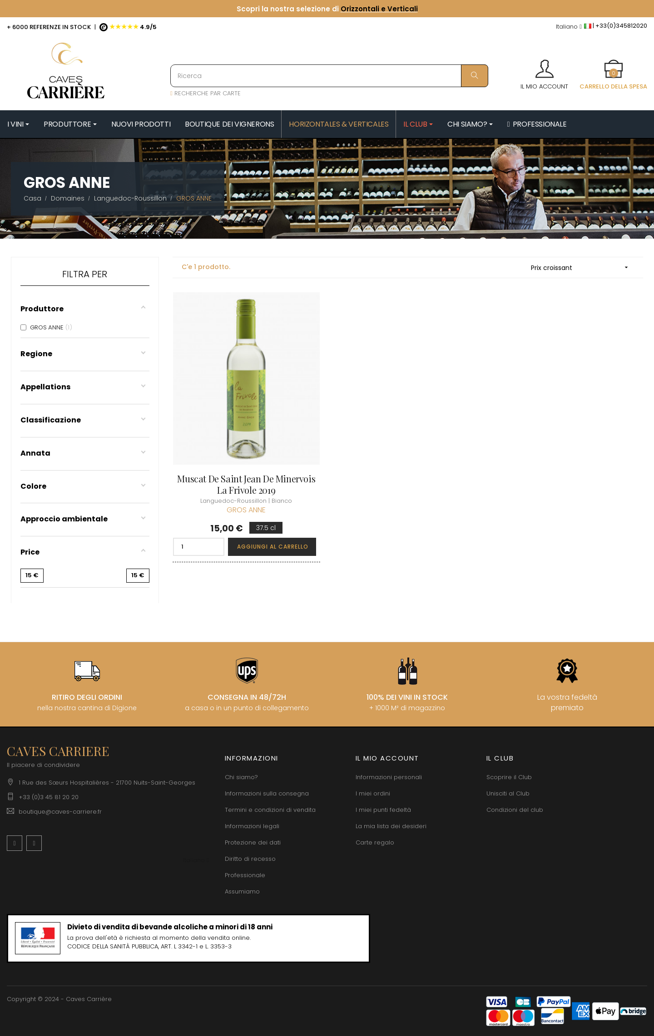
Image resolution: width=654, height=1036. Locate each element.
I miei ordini (373, 793)
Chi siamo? (241, 777)
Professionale (245, 875)
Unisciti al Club (508, 793)
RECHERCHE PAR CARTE (205, 93)
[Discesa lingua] (569, 27)
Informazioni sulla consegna (267, 793)
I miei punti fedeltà (383, 809)
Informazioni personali (389, 777)
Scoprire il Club (509, 777)
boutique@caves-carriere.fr (60, 811)
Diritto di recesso (250, 858)
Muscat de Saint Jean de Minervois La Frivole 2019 (246, 484)
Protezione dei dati (253, 842)
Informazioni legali (252, 826)
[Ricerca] (329, 75)
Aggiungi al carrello (272, 546)
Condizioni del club (514, 809)
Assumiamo (242, 891)
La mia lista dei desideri (391, 826)
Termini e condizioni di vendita (270, 809)
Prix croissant (582, 267)
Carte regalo (375, 842)
